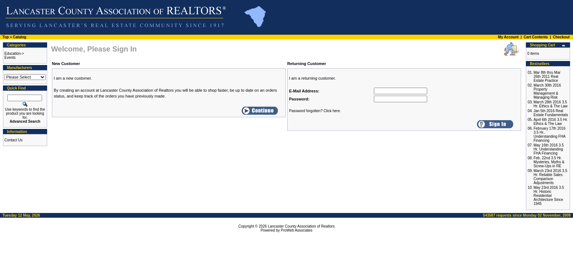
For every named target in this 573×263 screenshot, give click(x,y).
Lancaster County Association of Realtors (301, 226)
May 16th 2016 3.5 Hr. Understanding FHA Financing (549, 149)
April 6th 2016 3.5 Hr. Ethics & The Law (551, 122)
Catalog (19, 37)
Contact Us (13, 140)
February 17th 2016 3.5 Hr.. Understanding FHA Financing (549, 134)
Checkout (561, 37)
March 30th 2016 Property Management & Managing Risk (547, 91)
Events (10, 58)
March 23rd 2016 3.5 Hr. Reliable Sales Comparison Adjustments (550, 177)
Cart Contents (536, 37)
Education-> (14, 54)
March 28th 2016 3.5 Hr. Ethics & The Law (551, 104)
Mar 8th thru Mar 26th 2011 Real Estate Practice (547, 76)
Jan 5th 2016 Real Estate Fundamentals (551, 113)
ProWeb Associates (297, 230)
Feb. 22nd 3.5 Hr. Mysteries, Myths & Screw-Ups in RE (549, 162)
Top (6, 37)
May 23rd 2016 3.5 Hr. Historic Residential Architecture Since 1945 (549, 196)
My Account (508, 37)
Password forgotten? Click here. (315, 111)
